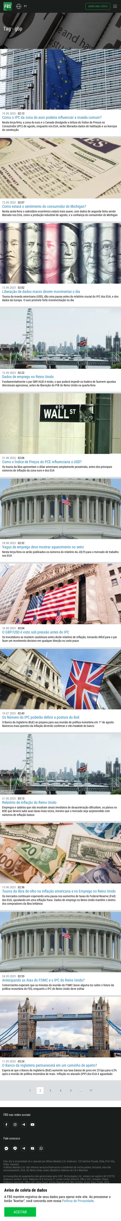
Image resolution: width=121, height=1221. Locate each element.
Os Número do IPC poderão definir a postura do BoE (41, 717)
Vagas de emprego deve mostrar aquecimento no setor (43, 547)
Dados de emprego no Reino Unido (28, 376)
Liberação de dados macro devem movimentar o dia (41, 291)
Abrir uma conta (98, 6)
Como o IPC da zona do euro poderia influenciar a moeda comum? (52, 117)
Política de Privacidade (78, 1201)
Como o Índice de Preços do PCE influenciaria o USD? (42, 462)
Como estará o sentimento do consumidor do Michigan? (44, 206)
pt (25, 6)
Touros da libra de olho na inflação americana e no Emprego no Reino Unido (59, 891)
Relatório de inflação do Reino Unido (29, 802)
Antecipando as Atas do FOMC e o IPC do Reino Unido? (43, 980)
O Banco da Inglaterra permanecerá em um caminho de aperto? (49, 1065)
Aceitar (20, 1212)
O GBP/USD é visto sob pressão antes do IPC (35, 632)
